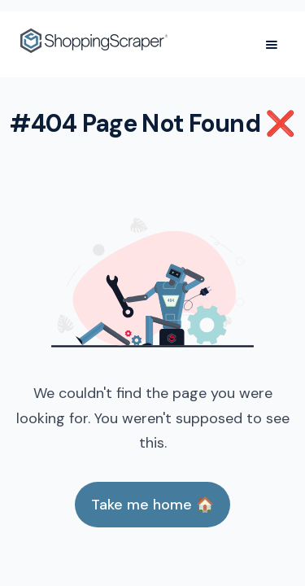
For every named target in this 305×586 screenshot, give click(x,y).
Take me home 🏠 (152, 504)
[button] (272, 45)
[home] (94, 44)
